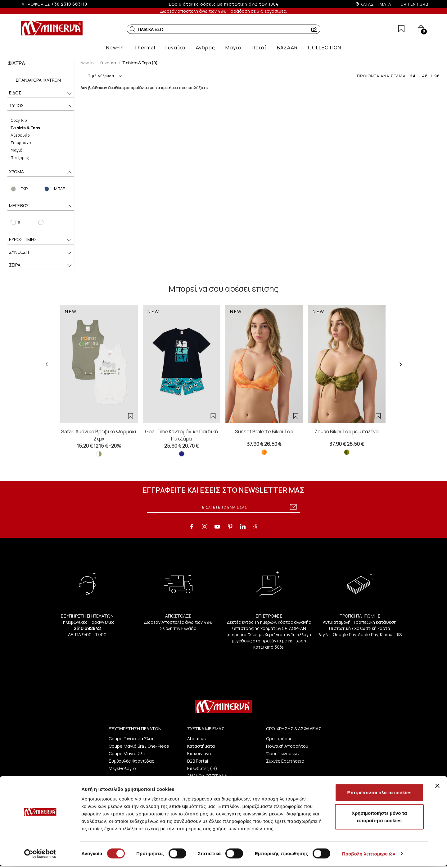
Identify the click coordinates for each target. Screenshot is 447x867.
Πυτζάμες (19, 157)
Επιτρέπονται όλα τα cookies (379, 793)
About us (196, 739)
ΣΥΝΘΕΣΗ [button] (41, 252)
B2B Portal (197, 761)
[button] (132, 29)
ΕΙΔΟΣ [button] (41, 93)
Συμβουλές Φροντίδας (131, 761)
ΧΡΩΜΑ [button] (41, 172)
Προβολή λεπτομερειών (368, 854)
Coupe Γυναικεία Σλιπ (131, 739)
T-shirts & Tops (25, 127)
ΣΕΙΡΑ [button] (41, 265)
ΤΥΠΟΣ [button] (41, 106)
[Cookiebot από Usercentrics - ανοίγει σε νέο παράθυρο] (40, 855)
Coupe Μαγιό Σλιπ (128, 753)
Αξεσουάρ (19, 135)
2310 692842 (87, 628)
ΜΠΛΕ (59, 188)
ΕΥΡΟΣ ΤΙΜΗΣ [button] (41, 240)
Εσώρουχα (20, 142)
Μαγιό (16, 150)
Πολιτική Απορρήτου (287, 746)
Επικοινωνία (200, 753)
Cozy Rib (18, 120)
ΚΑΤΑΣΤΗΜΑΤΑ (375, 4)
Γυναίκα (108, 63)
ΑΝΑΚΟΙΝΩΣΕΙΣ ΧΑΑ (207, 776)
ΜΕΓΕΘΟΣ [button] (41, 206)
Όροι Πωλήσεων (283, 753)
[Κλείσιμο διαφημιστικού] (437, 787)
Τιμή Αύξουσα (105, 75)
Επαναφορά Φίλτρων (38, 80)
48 (425, 76)
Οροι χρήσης (279, 739)
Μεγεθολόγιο (122, 768)
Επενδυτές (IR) (202, 768)
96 (437, 76)
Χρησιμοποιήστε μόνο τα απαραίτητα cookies (379, 817)
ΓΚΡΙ (24, 188)
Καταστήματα (201, 746)
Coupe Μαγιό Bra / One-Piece (139, 746)
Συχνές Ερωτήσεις (285, 761)
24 (413, 76)
